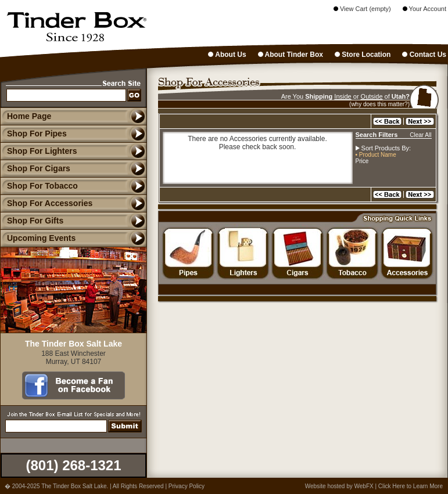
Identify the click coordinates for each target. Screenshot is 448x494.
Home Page (29, 116)
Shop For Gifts (31, 220)
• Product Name (376, 155)
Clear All (420, 135)
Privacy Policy (187, 486)
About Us (227, 55)
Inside (342, 96)
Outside (372, 96)
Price (362, 161)
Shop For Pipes (33, 133)
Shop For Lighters (38, 151)
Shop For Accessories (46, 203)
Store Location (362, 55)
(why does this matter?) (379, 104)
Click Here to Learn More (410, 486)
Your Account (424, 8)
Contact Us (424, 55)
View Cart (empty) (362, 8)
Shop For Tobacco (39, 185)
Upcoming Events (38, 238)
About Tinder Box (290, 55)
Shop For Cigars (35, 168)
